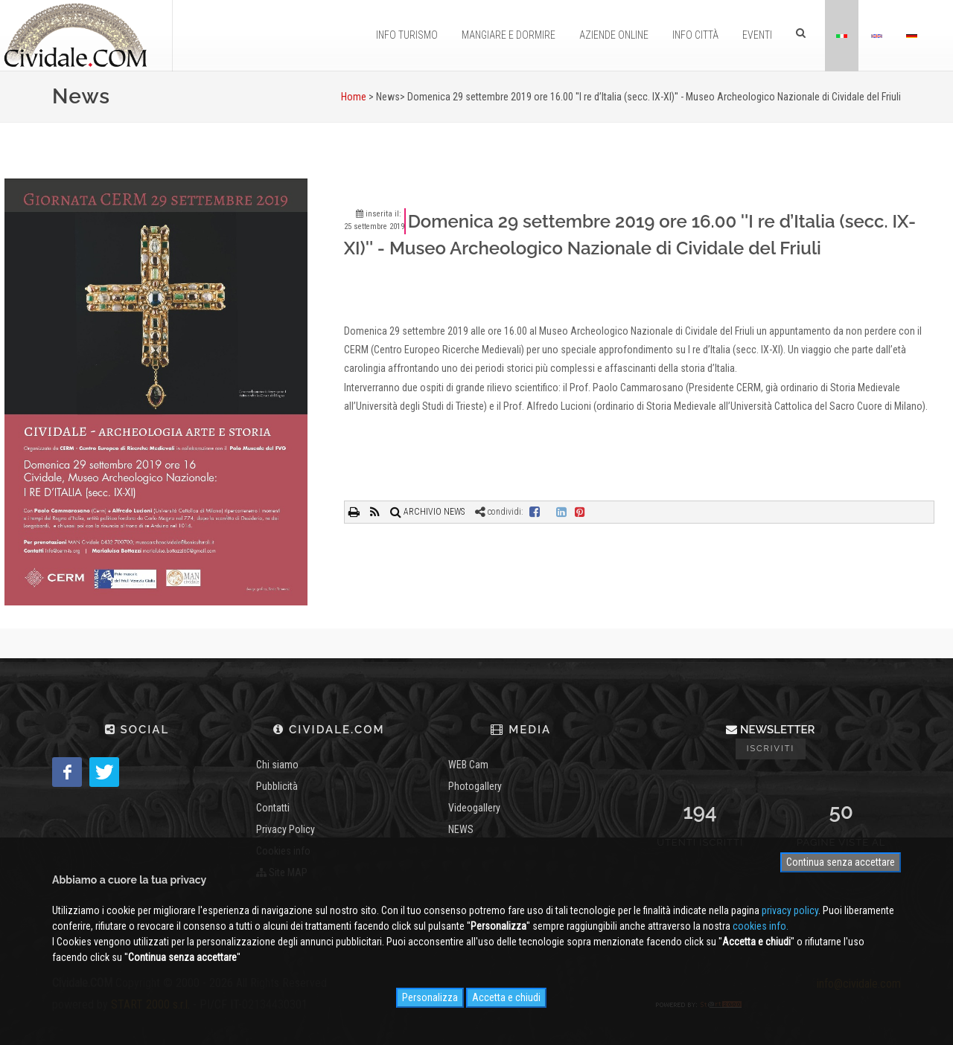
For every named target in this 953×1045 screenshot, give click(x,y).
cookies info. (760, 926)
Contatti (273, 808)
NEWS (461, 829)
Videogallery (474, 808)
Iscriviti (771, 748)
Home (353, 97)
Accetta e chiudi (506, 997)
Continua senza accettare (840, 862)
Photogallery (475, 786)
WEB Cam (468, 765)
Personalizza (430, 997)
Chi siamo (277, 765)
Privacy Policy (285, 829)
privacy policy (790, 910)
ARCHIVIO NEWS (427, 512)
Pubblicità (277, 786)
